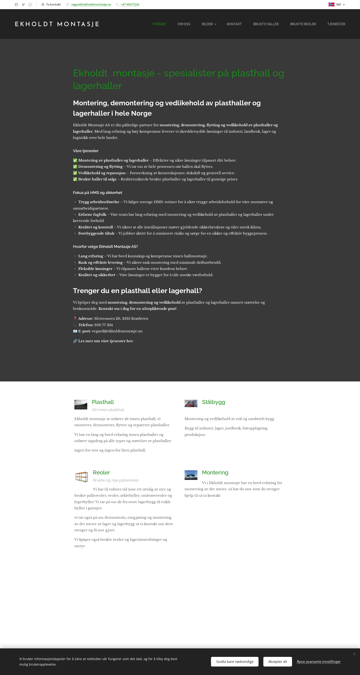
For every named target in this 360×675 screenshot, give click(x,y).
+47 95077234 (130, 4)
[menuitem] (170, 24)
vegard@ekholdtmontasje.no (91, 4)
